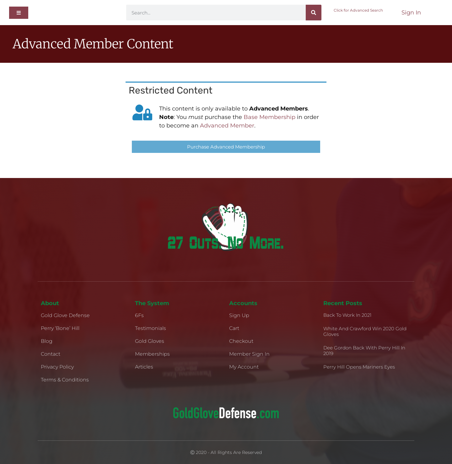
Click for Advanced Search (358, 10)
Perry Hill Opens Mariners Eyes (359, 367)
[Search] (313, 12)
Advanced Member (227, 125)
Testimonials (150, 328)
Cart (234, 328)
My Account (244, 367)
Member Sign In (249, 354)
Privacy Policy (57, 367)
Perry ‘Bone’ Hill (60, 328)
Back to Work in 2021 (347, 315)
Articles (144, 367)
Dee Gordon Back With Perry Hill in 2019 (364, 350)
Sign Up (239, 315)
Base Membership (269, 117)
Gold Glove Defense (65, 315)
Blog (46, 341)
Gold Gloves (149, 341)
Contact (50, 354)
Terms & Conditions (65, 380)
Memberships (152, 354)
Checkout (241, 341)
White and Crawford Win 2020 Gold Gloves (364, 331)
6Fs (139, 315)
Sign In (411, 12)
